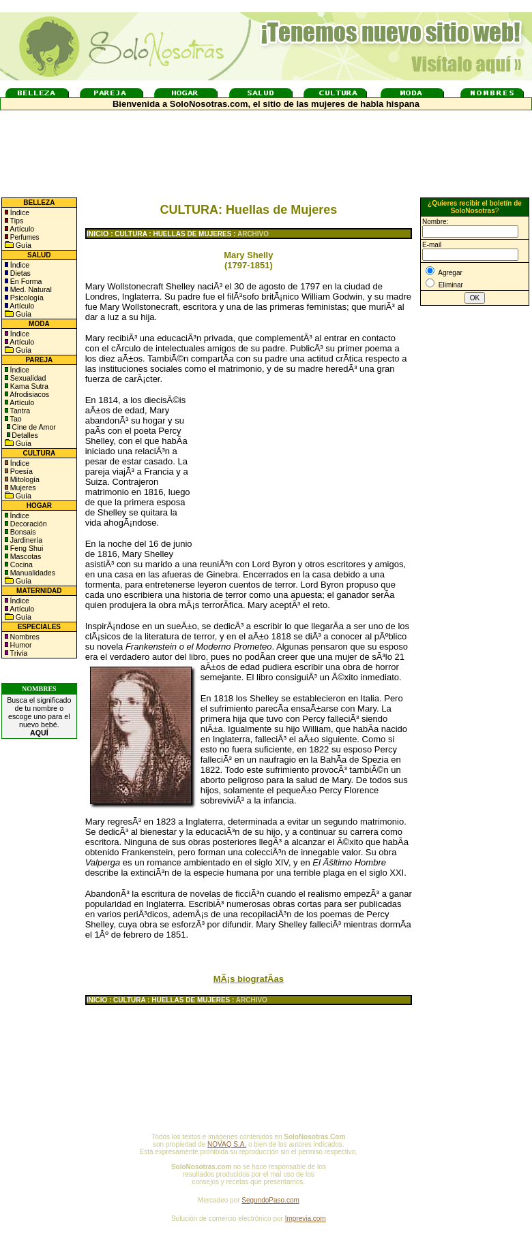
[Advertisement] (307, 462)
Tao (15, 419)
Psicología (26, 297)
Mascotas (25, 556)
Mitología (24, 479)
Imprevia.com (305, 1218)
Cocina (20, 564)
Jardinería (25, 540)
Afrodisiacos (28, 394)
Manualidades (31, 573)
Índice (18, 212)
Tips (16, 221)
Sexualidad (27, 378)
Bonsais (22, 532)
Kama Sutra (28, 386)
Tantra (19, 411)
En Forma (25, 281)
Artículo (22, 229)
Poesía (20, 471)
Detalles (25, 435)
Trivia (17, 653)
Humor (21, 645)
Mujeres (22, 487)
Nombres (25, 637)
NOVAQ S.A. (226, 1144)
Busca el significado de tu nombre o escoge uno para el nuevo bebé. (39, 716)
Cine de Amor (34, 427)
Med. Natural (30, 289)
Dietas (19, 273)
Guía (22, 245)
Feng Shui (26, 548)
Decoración (27, 524)
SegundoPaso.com (270, 1200)
